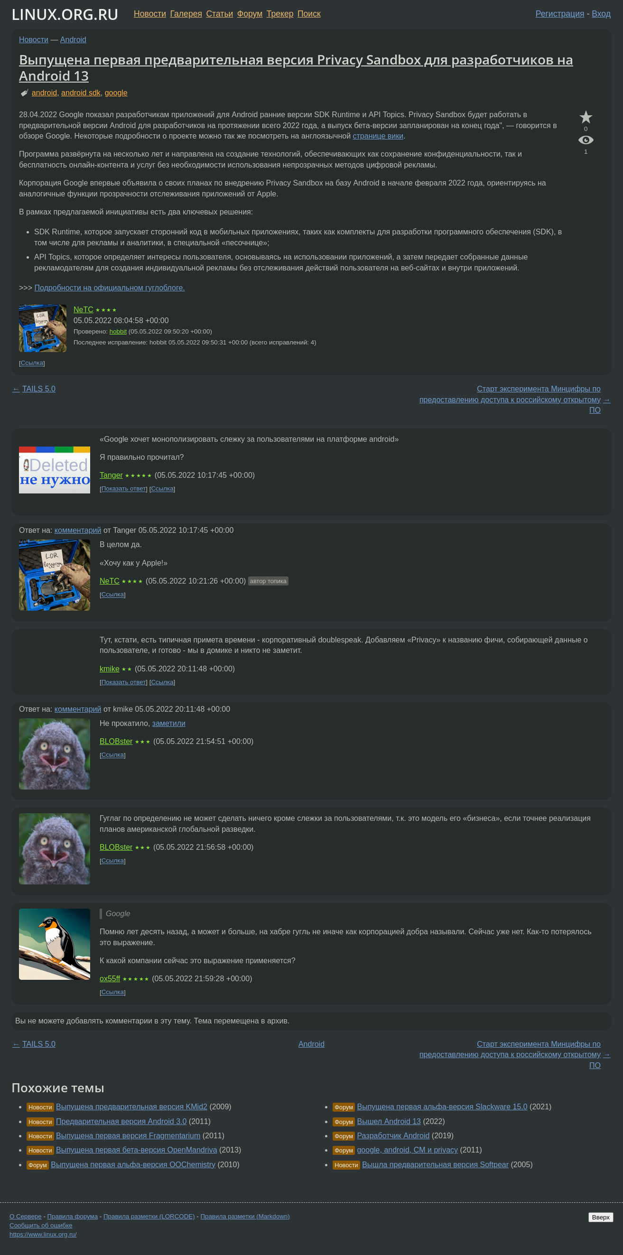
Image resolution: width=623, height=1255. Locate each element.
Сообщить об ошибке (41, 1225)
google (116, 93)
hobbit (118, 331)
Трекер (280, 14)
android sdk (81, 93)
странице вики (378, 136)
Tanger (111, 475)
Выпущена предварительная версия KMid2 (131, 1107)
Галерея (186, 14)
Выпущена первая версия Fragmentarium (128, 1136)
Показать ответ (124, 489)
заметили (169, 723)
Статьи (219, 14)
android (44, 93)
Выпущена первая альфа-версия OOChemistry (133, 1165)
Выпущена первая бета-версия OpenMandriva (136, 1150)
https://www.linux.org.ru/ (42, 1234)
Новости (150, 14)
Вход (601, 14)
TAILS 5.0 (39, 389)
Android (73, 40)
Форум (249, 14)
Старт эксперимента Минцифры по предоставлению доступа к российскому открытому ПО (510, 399)
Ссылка (32, 363)
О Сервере (25, 1216)
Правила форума (72, 1216)
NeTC (83, 310)
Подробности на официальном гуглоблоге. (109, 288)
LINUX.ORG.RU (65, 14)
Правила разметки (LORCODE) (149, 1216)
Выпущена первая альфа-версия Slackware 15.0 (442, 1107)
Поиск (309, 14)
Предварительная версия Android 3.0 (121, 1121)
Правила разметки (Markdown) (244, 1216)
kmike (110, 669)
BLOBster (116, 741)
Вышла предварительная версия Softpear (435, 1165)
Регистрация (560, 14)
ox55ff (110, 979)
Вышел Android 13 (389, 1121)
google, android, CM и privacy (407, 1150)
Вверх (601, 1217)
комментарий (78, 530)
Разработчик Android (393, 1136)
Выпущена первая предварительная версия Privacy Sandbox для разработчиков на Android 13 (296, 67)
